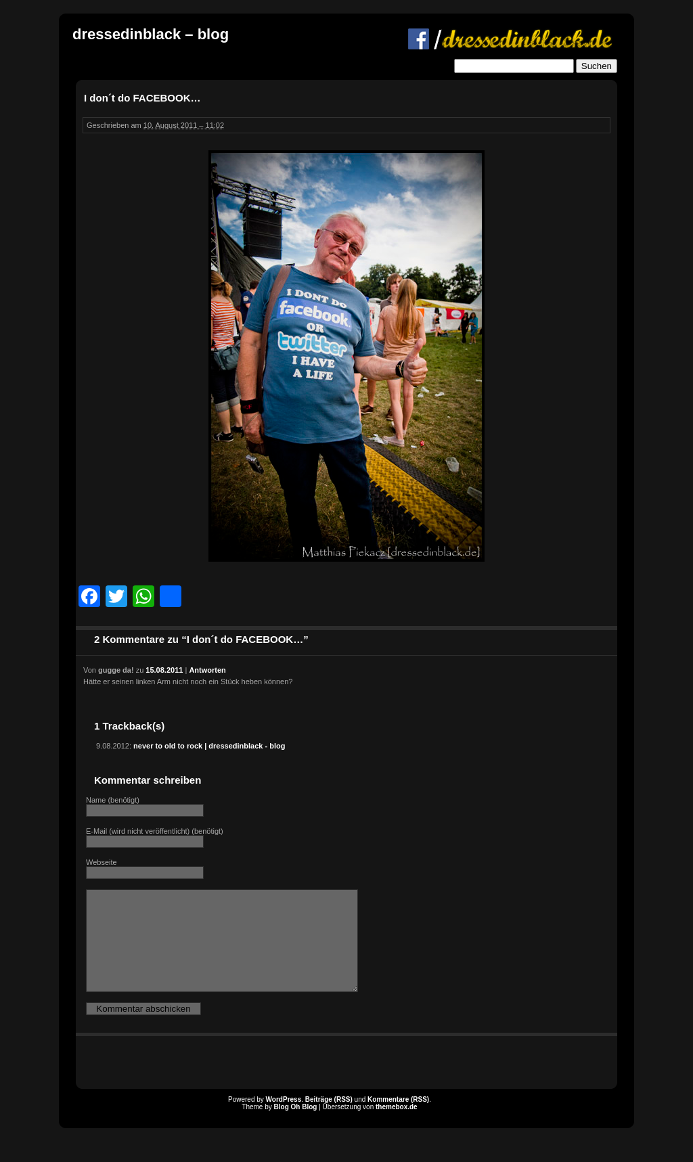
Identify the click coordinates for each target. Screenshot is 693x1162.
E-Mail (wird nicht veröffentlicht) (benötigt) (154, 831)
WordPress (284, 1119)
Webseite (101, 862)
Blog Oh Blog (295, 1127)
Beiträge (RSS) (329, 1119)
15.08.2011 (164, 670)
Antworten (207, 670)
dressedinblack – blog (150, 34)
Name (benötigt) (112, 800)
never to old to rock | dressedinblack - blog (209, 746)
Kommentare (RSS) (398, 1119)
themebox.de (397, 1127)
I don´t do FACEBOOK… (142, 98)
